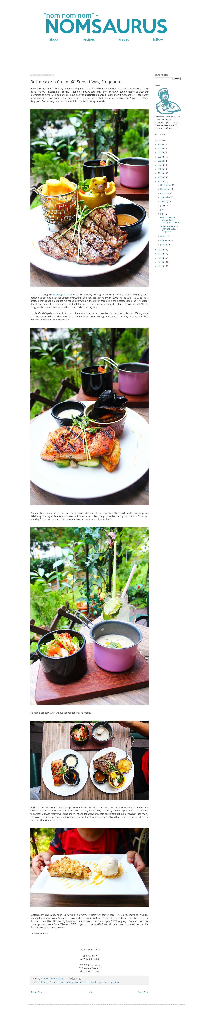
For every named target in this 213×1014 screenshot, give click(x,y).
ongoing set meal (62, 294)
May (162, 213)
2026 (160, 144)
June (162, 209)
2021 (160, 165)
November (165, 189)
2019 (160, 173)
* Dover (53, 982)
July (162, 205)
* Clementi (43, 982)
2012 (160, 266)
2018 (160, 177)
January (164, 244)
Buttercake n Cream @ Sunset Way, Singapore (169, 229)
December (165, 185)
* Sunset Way (64, 982)
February (164, 240)
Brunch (93, 982)
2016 (160, 249)
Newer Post (36, 992)
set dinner (115, 982)
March (163, 236)
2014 (160, 257)
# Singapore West (80, 982)
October (164, 193)
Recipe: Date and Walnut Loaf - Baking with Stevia (169, 220)
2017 (160, 181)
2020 (160, 169)
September (165, 197)
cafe (100, 982)
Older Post (143, 992)
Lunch (107, 982)
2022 (160, 160)
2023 (160, 156)
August (163, 201)
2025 (160, 148)
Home (90, 992)
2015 (160, 253)
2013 (160, 262)
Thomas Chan (47, 978)
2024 (160, 152)
